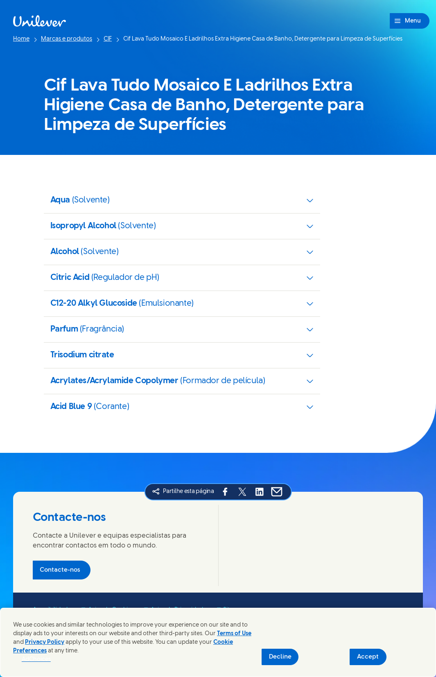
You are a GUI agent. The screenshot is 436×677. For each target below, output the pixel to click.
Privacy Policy (44, 642)
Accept (368, 657)
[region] (218, 642)
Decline (280, 657)
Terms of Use (234, 634)
